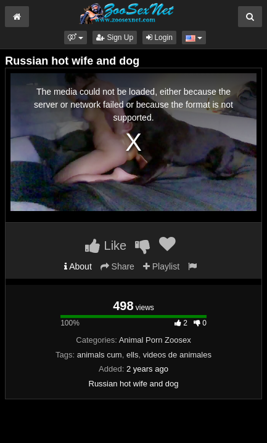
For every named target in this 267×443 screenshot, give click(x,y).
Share (117, 266)
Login (159, 37)
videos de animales (177, 354)
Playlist (161, 266)
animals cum (99, 354)
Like (105, 245)
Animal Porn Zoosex (155, 340)
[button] (75, 37)
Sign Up (114, 37)
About (78, 266)
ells (132, 354)
